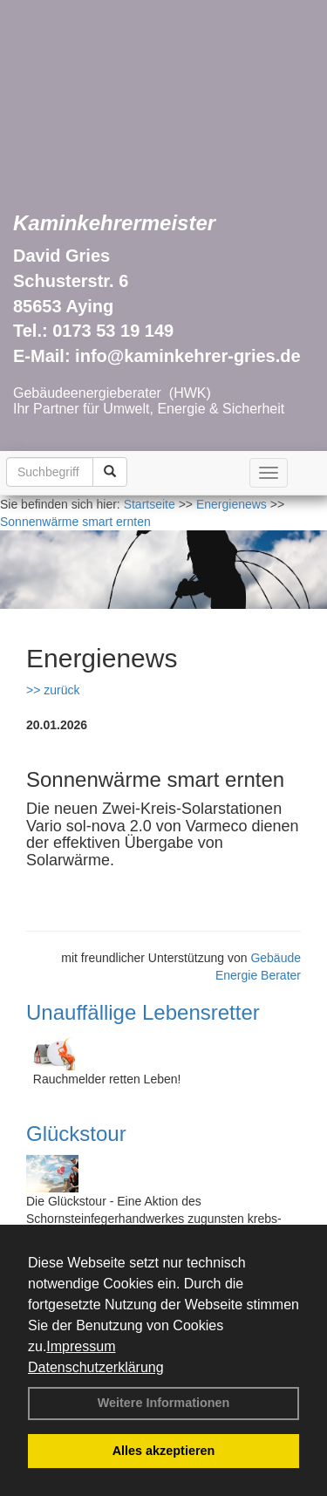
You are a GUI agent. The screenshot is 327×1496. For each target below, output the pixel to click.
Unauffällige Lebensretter (143, 1012)
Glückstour (76, 1133)
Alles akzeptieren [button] (163, 1451)
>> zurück (52, 690)
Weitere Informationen (164, 1403)
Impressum (80, 1346)
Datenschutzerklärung (96, 1367)
